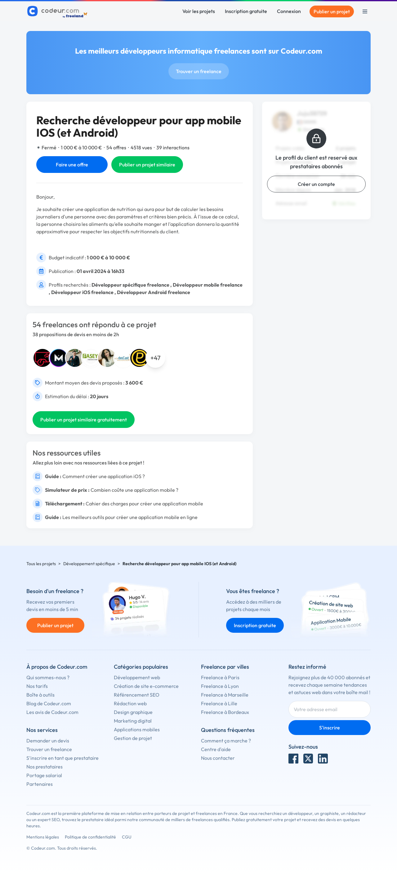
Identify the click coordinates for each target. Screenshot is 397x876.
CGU (127, 837)
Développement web (137, 677)
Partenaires (39, 784)
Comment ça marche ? (226, 740)
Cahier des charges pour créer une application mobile (144, 503)
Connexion (289, 11)
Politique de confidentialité (90, 837)
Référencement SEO (136, 695)
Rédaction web (130, 703)
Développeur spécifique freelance (130, 285)
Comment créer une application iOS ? (103, 476)
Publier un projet (332, 11)
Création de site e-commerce (146, 686)
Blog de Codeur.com (48, 703)
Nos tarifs (37, 686)
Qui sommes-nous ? (47, 677)
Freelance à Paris (220, 677)
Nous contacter (218, 758)
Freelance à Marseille (224, 695)
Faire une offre (72, 164)
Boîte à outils (40, 695)
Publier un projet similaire (147, 164)
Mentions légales (42, 837)
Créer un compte (316, 184)
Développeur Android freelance (153, 292)
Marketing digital (133, 721)
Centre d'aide (216, 749)
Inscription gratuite (246, 11)
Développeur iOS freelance (82, 292)
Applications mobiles (137, 729)
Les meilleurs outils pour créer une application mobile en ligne (130, 517)
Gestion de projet (133, 738)
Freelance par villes (225, 666)
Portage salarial (44, 775)
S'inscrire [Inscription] (329, 727)
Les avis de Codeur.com (52, 712)
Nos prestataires (44, 767)
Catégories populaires (141, 666)
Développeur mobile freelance (208, 285)
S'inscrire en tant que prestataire (62, 758)
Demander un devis (47, 740)
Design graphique (133, 712)
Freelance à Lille (219, 703)
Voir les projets (198, 11)
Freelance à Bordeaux (225, 712)
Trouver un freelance (198, 71)
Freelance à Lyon (220, 686)
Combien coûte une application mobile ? (134, 490)
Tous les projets (41, 563)
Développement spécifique (89, 563)
